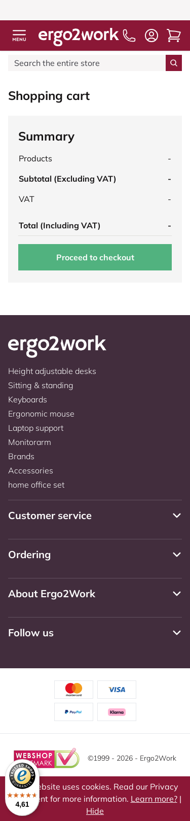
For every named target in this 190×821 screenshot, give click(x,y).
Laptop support (35, 428)
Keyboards (27, 399)
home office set (36, 485)
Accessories (30, 470)
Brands (21, 456)
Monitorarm (29, 442)
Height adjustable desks (52, 371)
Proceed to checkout (95, 257)
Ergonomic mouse (41, 413)
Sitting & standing (40, 385)
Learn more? (154, 799)
